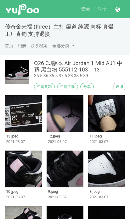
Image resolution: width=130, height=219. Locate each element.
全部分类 (60, 45)
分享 (87, 87)
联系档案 (38, 45)
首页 (9, 45)
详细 (119, 87)
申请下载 (67, 87)
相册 (22, 45)
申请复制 (44, 87)
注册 (102, 9)
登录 (85, 9)
